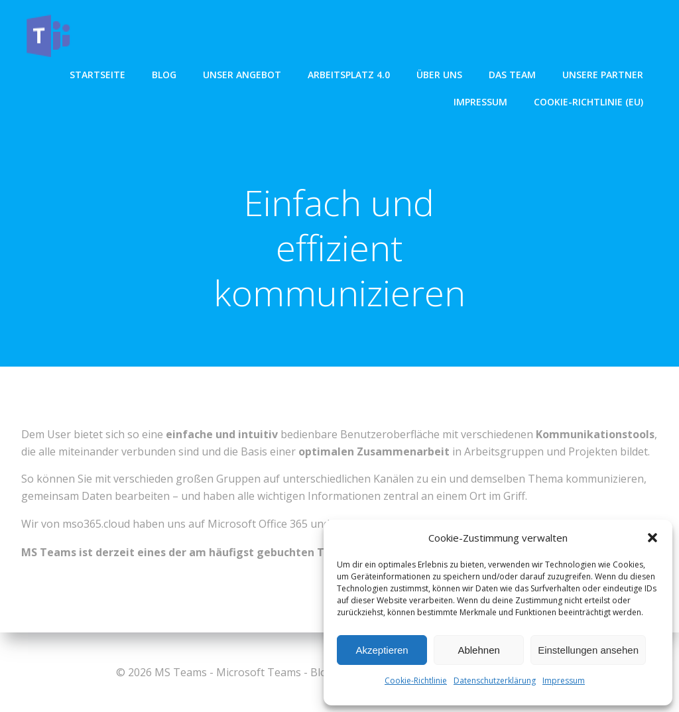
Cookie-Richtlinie (416, 680)
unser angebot (243, 73)
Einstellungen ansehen (588, 650)
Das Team (513, 73)
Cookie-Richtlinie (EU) (590, 100)
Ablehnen (478, 650)
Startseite (99, 73)
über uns (440, 73)
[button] (652, 537)
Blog (165, 73)
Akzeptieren (381, 650)
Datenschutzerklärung (495, 680)
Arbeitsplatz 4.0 (350, 73)
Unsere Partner (604, 73)
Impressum (563, 680)
